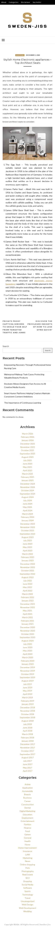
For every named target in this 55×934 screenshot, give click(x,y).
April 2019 (27, 694)
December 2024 (27, 483)
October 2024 (27, 490)
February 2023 (27, 557)
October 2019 (27, 674)
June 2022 (27, 584)
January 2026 (27, 440)
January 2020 (27, 664)
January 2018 (27, 741)
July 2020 (27, 644)
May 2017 (27, 767)
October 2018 (27, 714)
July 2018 (27, 724)
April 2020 (27, 654)
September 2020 (27, 637)
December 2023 (27, 524)
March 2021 (27, 617)
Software (27, 888)
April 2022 (27, 590)
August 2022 (28, 577)
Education (27, 814)
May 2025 (27, 467)
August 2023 (28, 537)
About (3, 2)
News (27, 861)
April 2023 (27, 550)
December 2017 (27, 744)
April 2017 (27, 771)
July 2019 (27, 684)
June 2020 (27, 647)
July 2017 (27, 761)
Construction (27, 804)
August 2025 (28, 457)
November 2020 (27, 630)
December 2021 (27, 604)
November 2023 (27, 527)
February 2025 (27, 477)
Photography (28, 871)
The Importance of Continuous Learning (22, 402)
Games (27, 834)
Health (27, 841)
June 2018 (27, 727)
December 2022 (27, 564)
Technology (27, 894)
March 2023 (27, 554)
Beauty (27, 794)
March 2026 (27, 433)
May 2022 (27, 587)
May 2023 (27, 547)
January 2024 (27, 520)
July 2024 (27, 500)
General (27, 838)
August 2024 (28, 497)
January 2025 (27, 480)
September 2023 (27, 534)
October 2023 (27, 530)
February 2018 (27, 737)
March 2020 (27, 657)
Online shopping (27, 864)
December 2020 (27, 627)
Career (27, 801)
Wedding (27, 911)
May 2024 (27, 507)
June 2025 (27, 463)
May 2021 (27, 610)
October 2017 (27, 751)
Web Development (27, 908)
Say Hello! (37, 2)
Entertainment (27, 821)
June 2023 (27, 544)
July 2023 (27, 540)
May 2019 (27, 690)
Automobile (27, 791)
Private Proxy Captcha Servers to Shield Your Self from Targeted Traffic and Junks (15, 327)
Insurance (27, 851)
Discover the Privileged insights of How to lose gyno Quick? (40, 325)
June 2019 (27, 687)
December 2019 (27, 667)
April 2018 (27, 731)
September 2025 (27, 453)
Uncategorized (27, 901)
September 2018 (27, 717)
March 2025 (27, 474)
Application (27, 787)
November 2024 (27, 487)
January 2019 (27, 704)
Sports (27, 891)
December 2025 (27, 443)
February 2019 (27, 701)
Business (27, 797)
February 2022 (27, 597)
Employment (27, 818)
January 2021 (27, 624)
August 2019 (28, 680)
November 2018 (27, 711)
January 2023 (27, 560)
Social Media (27, 884)
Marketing (27, 858)
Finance (27, 828)
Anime (28, 784)
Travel (27, 898)
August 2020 (28, 640)
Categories (13, 2)
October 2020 (27, 634)
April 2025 (27, 470)
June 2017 (27, 764)
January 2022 (27, 600)
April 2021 (27, 614)
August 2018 (28, 721)
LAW (27, 854)
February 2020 (27, 661)
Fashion (27, 824)
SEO (28, 878)
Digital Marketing (27, 811)
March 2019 (27, 697)
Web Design (27, 904)
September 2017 (27, 754)
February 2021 (27, 620)
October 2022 (27, 570)
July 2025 (27, 460)
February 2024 (27, 517)
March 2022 (27, 594)
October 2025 (27, 450)
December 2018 (27, 707)
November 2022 (27, 567)
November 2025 (27, 447)
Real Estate (27, 874)
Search (6, 346)
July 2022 (27, 580)
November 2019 (27, 670)
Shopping (20, 55)
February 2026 (27, 437)
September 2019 (27, 677)
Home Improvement (27, 848)
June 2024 (27, 503)
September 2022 (27, 574)
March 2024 (27, 514)
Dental (27, 807)
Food (27, 831)
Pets (27, 868)
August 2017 (28, 757)
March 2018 (27, 734)
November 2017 (27, 747)
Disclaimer (25, 2)
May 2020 (27, 650)
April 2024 (27, 510)
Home (27, 844)
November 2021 (27, 607)
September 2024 (27, 493)
